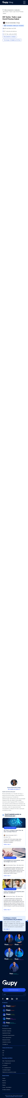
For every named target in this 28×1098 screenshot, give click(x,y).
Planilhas (4, 1082)
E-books (3, 1078)
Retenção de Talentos (6, 1039)
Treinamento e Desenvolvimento (8, 1035)
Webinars (4, 1080)
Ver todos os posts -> (14, 789)
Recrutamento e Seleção (6, 1028)
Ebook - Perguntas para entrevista (8, 1060)
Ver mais (7, 929)
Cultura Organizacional (6, 1037)
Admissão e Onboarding (6, 1030)
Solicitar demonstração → (14, 989)
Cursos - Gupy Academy (6, 1087)
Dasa (3, 1050)
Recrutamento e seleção (12, 10)
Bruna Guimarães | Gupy (13, 23)
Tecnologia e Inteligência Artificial (12, 40)
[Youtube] (7, 999)
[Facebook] (2, 999)
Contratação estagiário (6, 1069)
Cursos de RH (4, 1065)
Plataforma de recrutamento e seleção (9, 1072)
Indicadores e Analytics (6, 1042)
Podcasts (3, 1085)
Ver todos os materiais (6, 1089)
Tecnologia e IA (5, 1044)
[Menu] (24, 2)
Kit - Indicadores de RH (6, 1063)
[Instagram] (17, 999)
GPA (3, 1052)
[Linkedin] (12, 999)
